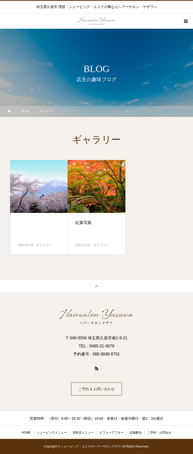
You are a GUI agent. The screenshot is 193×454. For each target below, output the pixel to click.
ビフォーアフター (112, 432)
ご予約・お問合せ (159, 432)
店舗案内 (135, 432)
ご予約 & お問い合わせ (96, 389)
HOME (26, 432)
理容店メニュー (83, 432)
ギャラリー (44, 245)
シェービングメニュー (52, 432)
